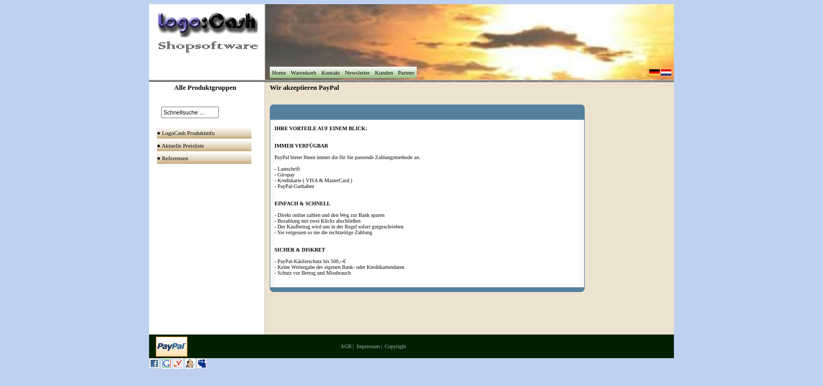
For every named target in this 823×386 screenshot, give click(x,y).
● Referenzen (173, 158)
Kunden (383, 72)
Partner (406, 72)
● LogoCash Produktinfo (186, 133)
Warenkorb (303, 72)
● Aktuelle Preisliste (181, 145)
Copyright (395, 346)
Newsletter (357, 72)
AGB (345, 346)
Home (278, 72)
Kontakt (330, 72)
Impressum (367, 346)
